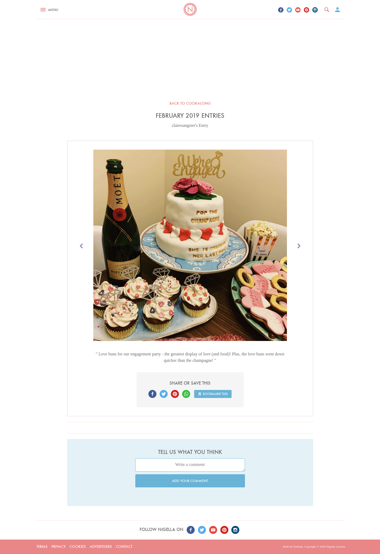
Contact (124, 546)
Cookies (78, 546)
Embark (298, 546)
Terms (42, 546)
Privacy (58, 546)
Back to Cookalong (190, 103)
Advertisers (101, 546)
